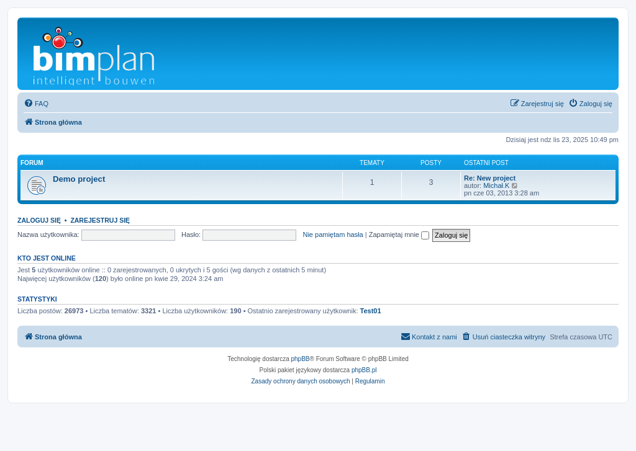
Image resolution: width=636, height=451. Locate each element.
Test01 (370, 311)
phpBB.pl (364, 370)
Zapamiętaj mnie (399, 234)
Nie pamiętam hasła (332, 234)
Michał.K (496, 185)
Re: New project (490, 178)
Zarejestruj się (100, 220)
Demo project (79, 179)
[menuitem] (36, 103)
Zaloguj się (39, 220)
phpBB (300, 358)
